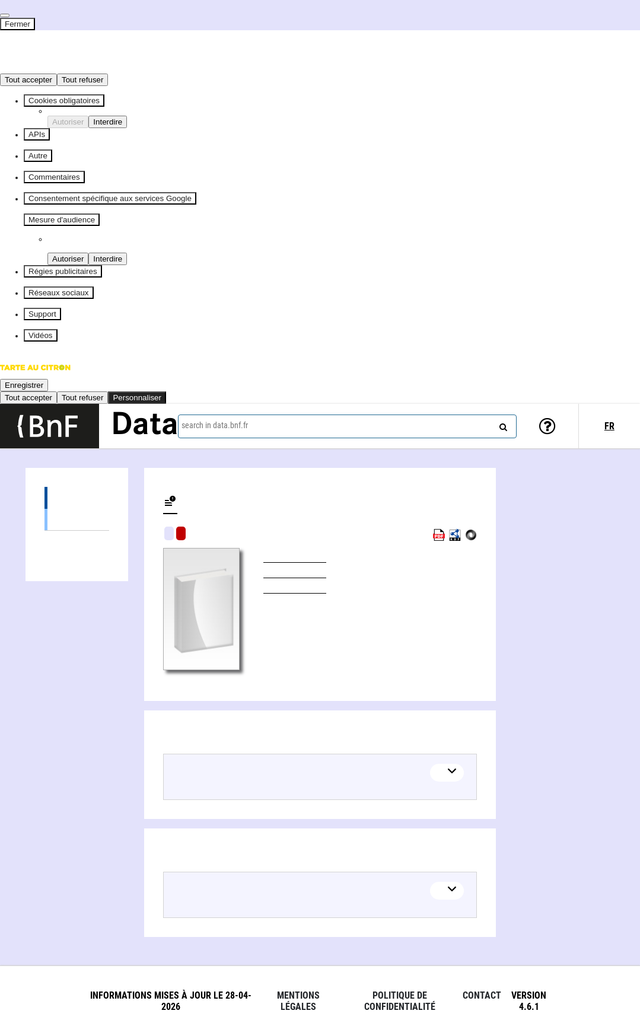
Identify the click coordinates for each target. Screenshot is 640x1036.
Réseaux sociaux (58, 292)
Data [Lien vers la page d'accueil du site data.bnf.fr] (145, 425)
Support (42, 314)
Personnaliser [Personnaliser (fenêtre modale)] (137, 397)
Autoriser (68, 121)
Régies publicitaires (62, 271)
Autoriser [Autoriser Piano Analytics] (68, 258)
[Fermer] (4, 15)
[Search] (502, 425)
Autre (37, 155)
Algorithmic (181, 533)
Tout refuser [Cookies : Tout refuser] (82, 79)
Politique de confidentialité (399, 1001)
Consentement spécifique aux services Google (110, 198)
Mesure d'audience (61, 219)
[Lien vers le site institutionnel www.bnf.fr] (49, 426)
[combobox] (347, 426)
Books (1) (76, 519)
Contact (482, 995)
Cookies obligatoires (64, 100)
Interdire (107, 121)
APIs (36, 134)
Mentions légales (298, 1001)
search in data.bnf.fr (215, 425)
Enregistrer (24, 385)
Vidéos (40, 335)
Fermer (17, 24)
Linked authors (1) (76, 542)
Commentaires (54, 177)
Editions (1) (76, 498)
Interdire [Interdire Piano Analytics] (107, 258)
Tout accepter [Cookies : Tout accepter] (28, 79)
